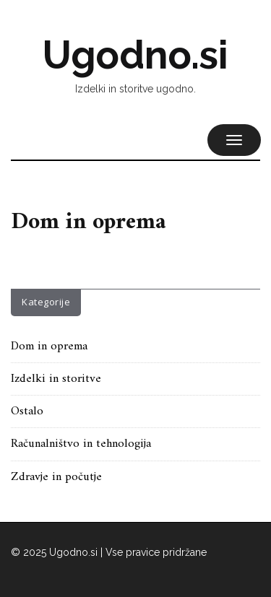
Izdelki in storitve (56, 379)
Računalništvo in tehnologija (81, 444)
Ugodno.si (135, 55)
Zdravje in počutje (56, 477)
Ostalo (27, 411)
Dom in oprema (49, 346)
